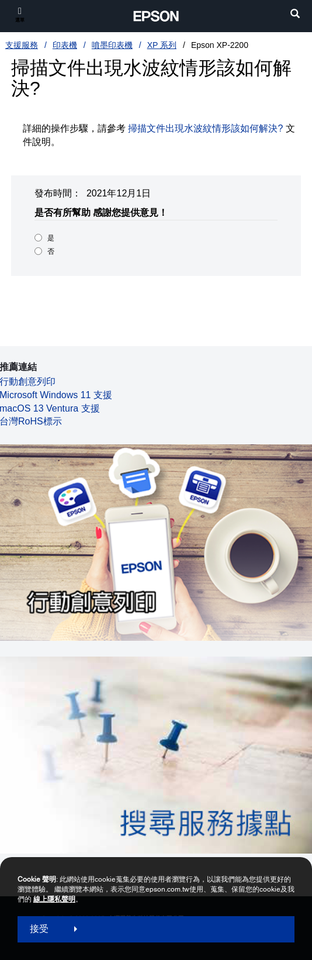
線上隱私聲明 (54, 899)
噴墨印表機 (112, 45)
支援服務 (21, 45)
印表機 (65, 45)
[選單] (20, 14)
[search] (295, 15)
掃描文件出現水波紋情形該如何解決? (205, 128)
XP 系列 (161, 45)
